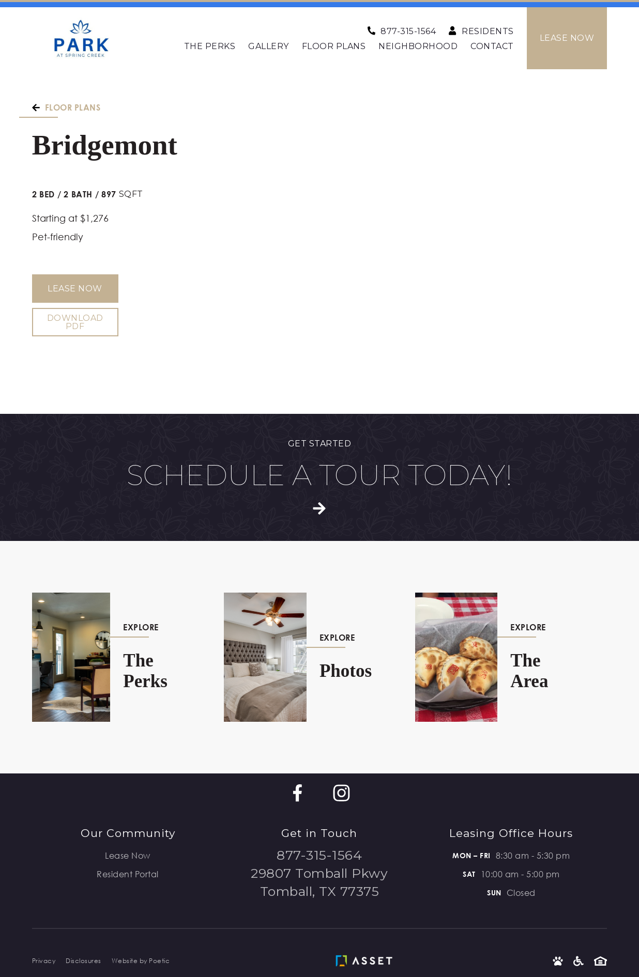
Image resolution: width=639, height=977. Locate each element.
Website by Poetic (141, 960)
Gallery (268, 46)
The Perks (210, 46)
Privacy (44, 960)
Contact (492, 46)
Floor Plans (334, 46)
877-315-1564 (319, 855)
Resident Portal (128, 874)
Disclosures (83, 960)
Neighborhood (418, 46)
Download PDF (75, 322)
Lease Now (75, 288)
